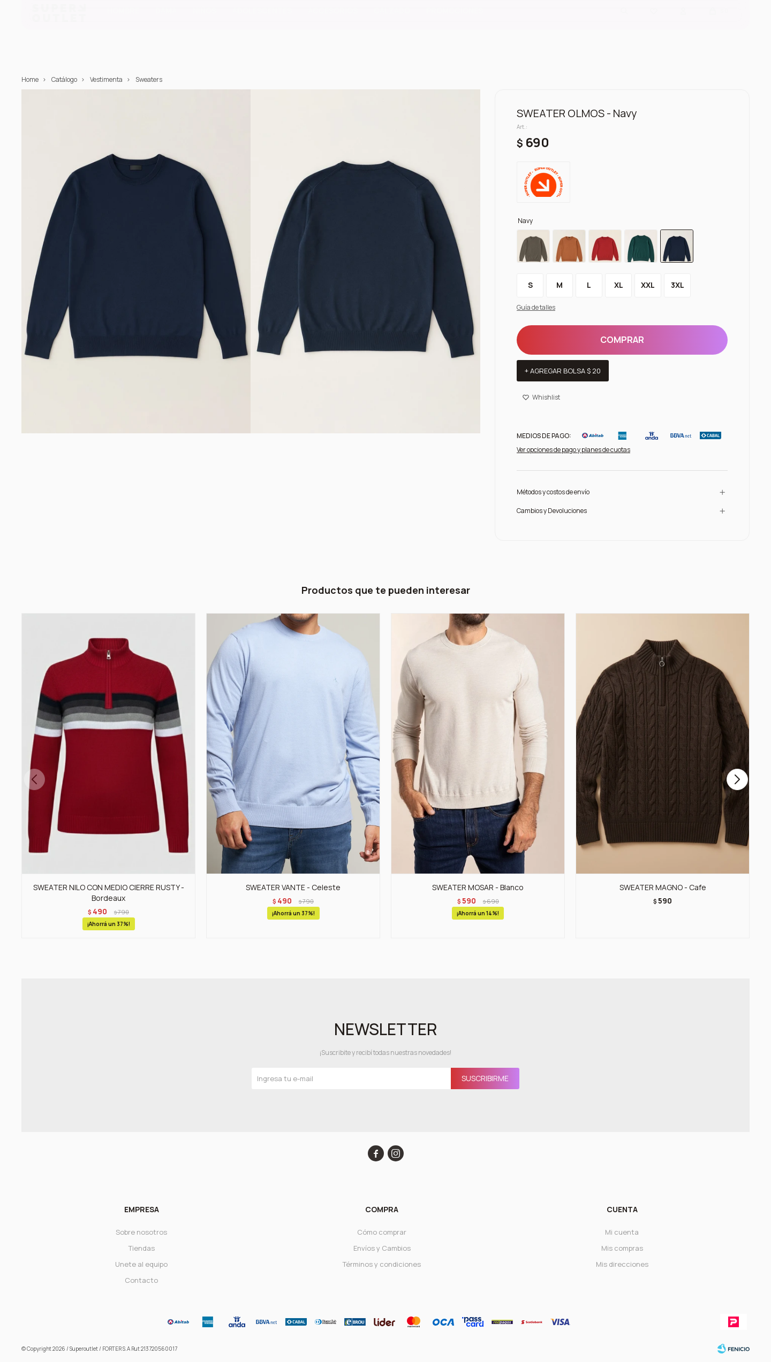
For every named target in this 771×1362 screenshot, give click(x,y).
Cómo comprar (381, 1232)
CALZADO (392, 27)
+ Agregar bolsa (563, 371)
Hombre (123, 27)
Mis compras (622, 1248)
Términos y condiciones (382, 1264)
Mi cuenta (622, 1232)
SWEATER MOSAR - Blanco (478, 887)
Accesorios (333, 27)
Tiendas (141, 1248)
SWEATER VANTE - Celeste (293, 887)
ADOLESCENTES (262, 27)
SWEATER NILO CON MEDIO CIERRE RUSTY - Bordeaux (108, 892)
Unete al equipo (141, 1264)
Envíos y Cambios (382, 1248)
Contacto (141, 1280)
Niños (204, 27)
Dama (166, 27)
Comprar (622, 340)
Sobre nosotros (141, 1232)
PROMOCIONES (454, 27)
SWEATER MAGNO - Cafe (662, 887)
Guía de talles (536, 307)
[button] (737, 779)
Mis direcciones (622, 1264)
